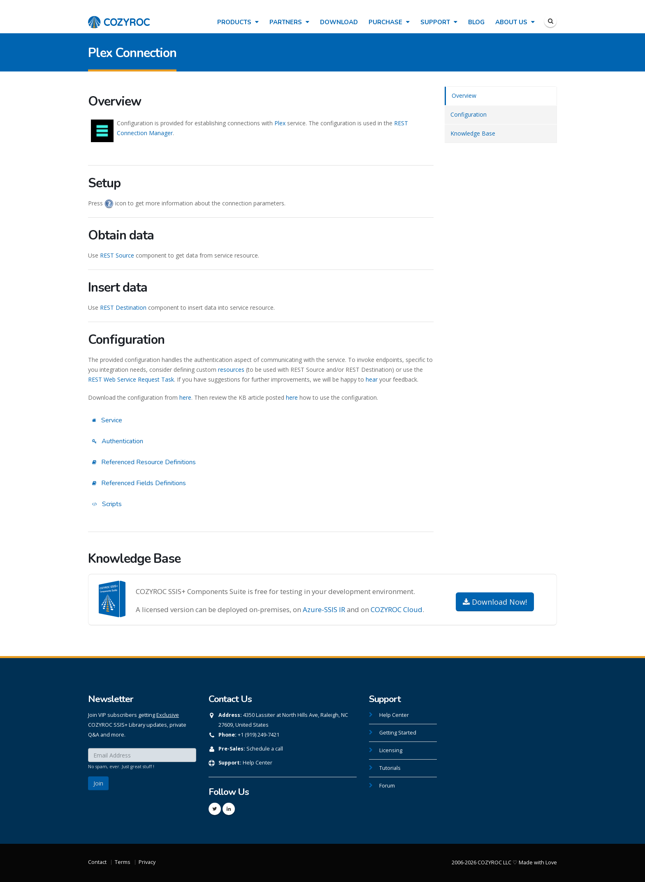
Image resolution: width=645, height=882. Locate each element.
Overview (464, 95)
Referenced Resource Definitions (144, 462)
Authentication (117, 441)
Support (438, 22)
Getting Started (397, 732)
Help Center (257, 762)
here (185, 397)
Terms (122, 862)
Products (238, 22)
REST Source (117, 255)
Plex (279, 123)
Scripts (107, 504)
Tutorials (390, 768)
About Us (515, 22)
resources (231, 369)
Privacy (147, 862)
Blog (476, 22)
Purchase (389, 22)
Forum (387, 785)
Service (107, 420)
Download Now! (495, 602)
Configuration (468, 114)
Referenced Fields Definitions (139, 483)
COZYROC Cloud (396, 609)
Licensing (390, 750)
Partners (289, 22)
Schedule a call (264, 748)
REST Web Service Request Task (131, 379)
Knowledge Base (472, 133)
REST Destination (123, 307)
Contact (97, 862)
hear (372, 379)
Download (339, 22)
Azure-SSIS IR (324, 609)
